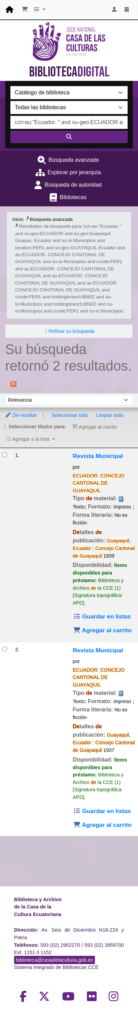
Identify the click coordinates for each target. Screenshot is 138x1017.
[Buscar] (69, 137)
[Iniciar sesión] (114, 9)
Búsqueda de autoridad (73, 185)
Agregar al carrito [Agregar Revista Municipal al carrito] (102, 630)
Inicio (17, 219)
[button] (25, 9)
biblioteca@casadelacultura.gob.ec (54, 960)
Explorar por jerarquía (74, 172)
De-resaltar (21, 415)
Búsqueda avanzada (74, 160)
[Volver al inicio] (117, 995)
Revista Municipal (98, 455)
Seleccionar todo (69, 415)
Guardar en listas (102, 616)
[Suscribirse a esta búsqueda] (13, 383)
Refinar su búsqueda (72, 331)
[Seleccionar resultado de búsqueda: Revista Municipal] (4, 454)
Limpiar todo (109, 415)
